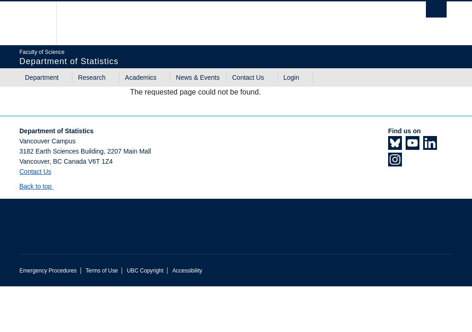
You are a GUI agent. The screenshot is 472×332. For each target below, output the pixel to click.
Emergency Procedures (48, 270)
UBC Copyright (145, 270)
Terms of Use (102, 270)
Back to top (39, 186)
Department (42, 77)
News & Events (198, 77)
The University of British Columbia (41, 23)
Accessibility (187, 270)
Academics (140, 77)
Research (92, 77)
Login (291, 77)
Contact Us (248, 77)
